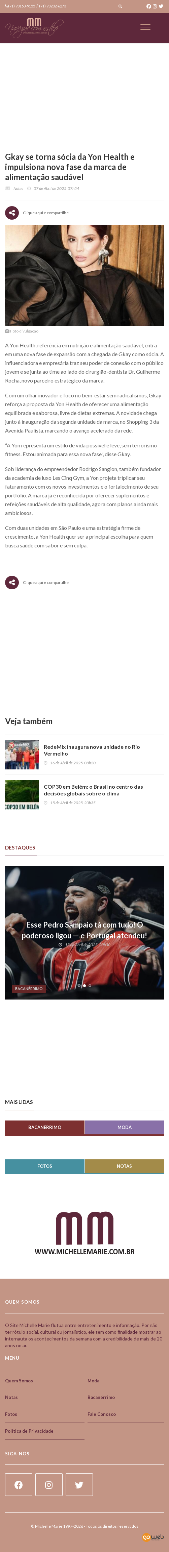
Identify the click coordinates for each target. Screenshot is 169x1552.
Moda (124, 1127)
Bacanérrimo (44, 1127)
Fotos (44, 1166)
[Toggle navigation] (145, 27)
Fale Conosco (102, 1414)
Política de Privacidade (29, 1431)
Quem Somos (19, 1380)
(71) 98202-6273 (52, 6)
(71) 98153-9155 (21, 6)
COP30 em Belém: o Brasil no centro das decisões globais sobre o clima (94, 789)
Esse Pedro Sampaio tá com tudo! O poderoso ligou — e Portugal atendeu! (84, 930)
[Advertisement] (84, 655)
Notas (124, 1166)
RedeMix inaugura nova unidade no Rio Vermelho (92, 750)
